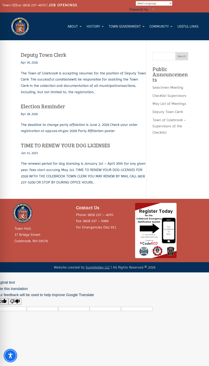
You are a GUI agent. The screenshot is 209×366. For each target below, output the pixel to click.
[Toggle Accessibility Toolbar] (10, 355)
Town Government (125, 26)
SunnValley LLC (98, 267)
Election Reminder (43, 106)
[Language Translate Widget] (154, 3)
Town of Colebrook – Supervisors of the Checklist (169, 126)
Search (182, 56)
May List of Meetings (169, 103)
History (93, 26)
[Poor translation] (14, 301)
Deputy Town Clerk (43, 54)
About (73, 26)
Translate (160, 9)
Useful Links (188, 26)
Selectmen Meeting (167, 87)
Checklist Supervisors (169, 95)
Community (159, 26)
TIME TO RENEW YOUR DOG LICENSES (65, 145)
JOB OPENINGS (63, 5)
